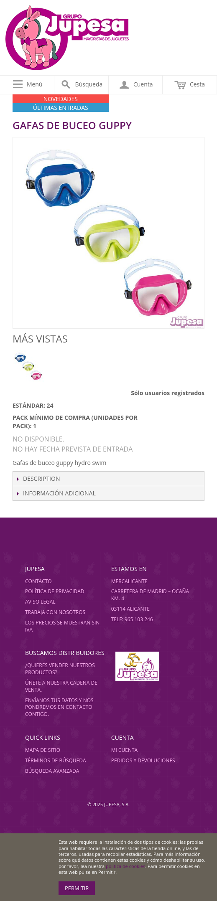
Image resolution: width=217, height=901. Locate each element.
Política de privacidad (54, 591)
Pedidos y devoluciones (143, 760)
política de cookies (125, 866)
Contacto (38, 581)
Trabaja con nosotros (55, 612)
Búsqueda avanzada (52, 770)
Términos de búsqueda (55, 760)
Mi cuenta (124, 750)
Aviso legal (40, 601)
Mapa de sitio (42, 750)
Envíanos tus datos (51, 700)
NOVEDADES (60, 99)
